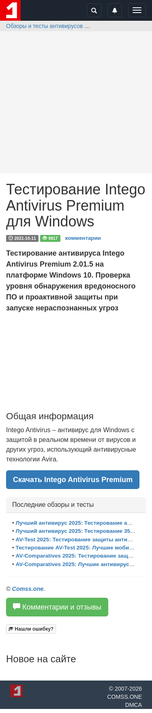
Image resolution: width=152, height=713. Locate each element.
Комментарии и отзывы (57, 607)
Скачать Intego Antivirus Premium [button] (73, 480)
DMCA (133, 705)
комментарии (83, 238)
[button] (31, 629)
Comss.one (28, 589)
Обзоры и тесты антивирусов (44, 26)
